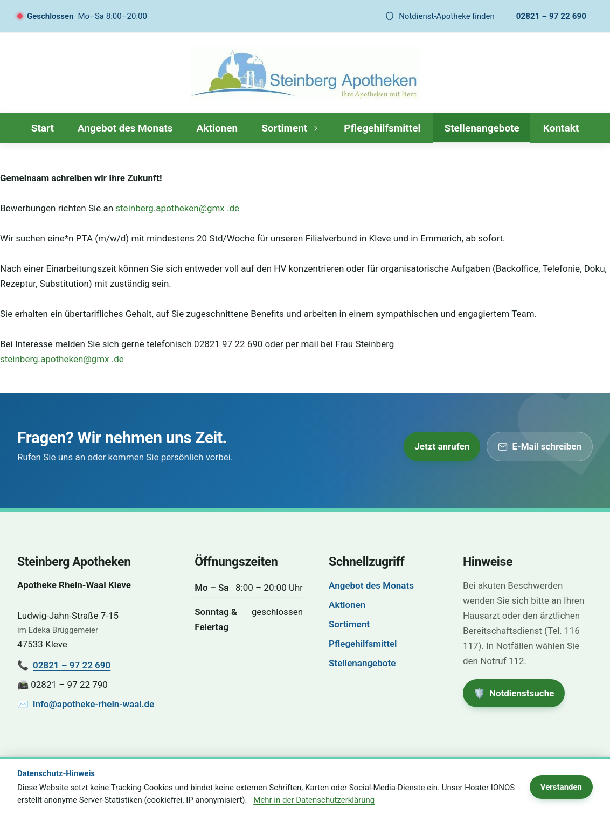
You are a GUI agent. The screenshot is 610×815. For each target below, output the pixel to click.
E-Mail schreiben (539, 446)
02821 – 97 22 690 (551, 16)
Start (42, 128)
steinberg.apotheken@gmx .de (177, 208)
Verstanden (561, 787)
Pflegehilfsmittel (382, 128)
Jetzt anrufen (441, 446)
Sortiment (290, 128)
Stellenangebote (481, 128)
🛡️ (519, 690)
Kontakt (561, 128)
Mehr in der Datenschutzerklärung (314, 800)
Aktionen (217, 128)
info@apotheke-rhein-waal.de (93, 704)
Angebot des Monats (125, 128)
